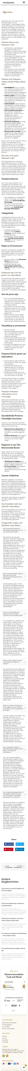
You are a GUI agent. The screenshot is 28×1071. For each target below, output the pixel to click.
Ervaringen (5, 1041)
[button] (24, 2)
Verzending (5, 1043)
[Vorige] (3, 987)
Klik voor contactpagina (8, 1029)
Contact (4, 1037)
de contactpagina (7, 1053)
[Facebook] (3, 1057)
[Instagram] (7, 1057)
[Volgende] (24, 987)
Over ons (4, 1039)
